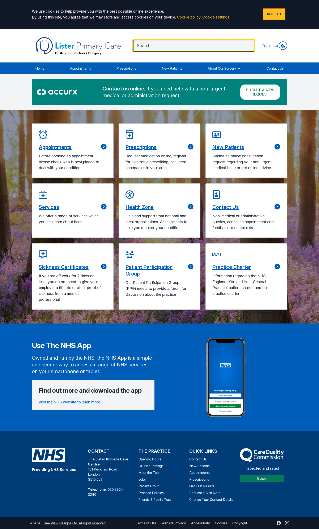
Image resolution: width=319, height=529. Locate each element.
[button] (73, 150)
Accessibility (200, 523)
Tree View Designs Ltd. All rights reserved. (74, 523)
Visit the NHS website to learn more (69, 402)
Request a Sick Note (204, 493)
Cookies (221, 523)
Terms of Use (146, 523)
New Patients (172, 68)
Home (39, 68)
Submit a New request (260, 92)
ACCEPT (274, 14)
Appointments (80, 68)
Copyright (239, 523)
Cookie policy (188, 17)
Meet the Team (150, 473)
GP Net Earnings (151, 466)
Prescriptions (126, 68)
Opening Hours (150, 459)
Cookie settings (215, 17)
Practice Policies (151, 493)
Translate (274, 45)
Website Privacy (173, 523)
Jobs (142, 479)
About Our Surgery (224, 68)
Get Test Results (201, 486)
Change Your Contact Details (211, 499)
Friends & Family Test (155, 499)
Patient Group (149, 486)
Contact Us (275, 68)
